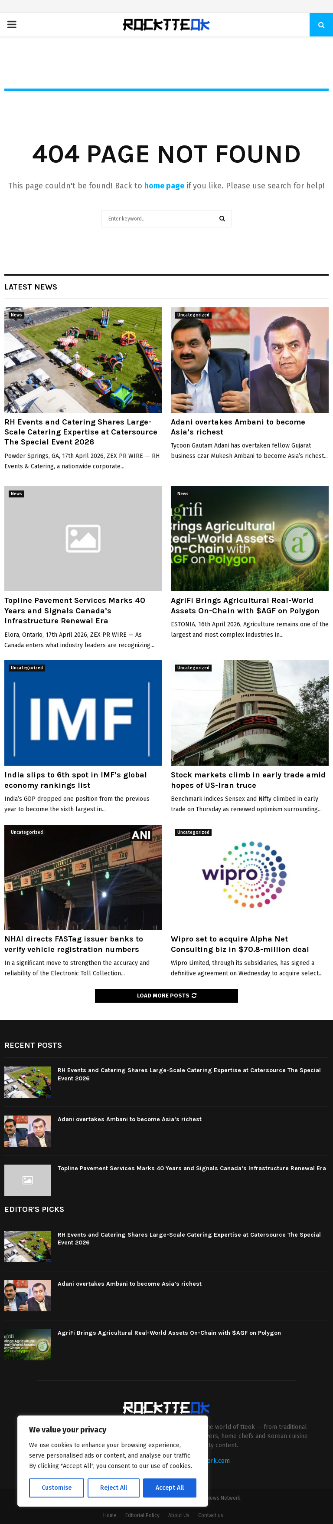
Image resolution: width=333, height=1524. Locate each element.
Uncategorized (193, 315)
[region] (112, 1461)
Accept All (170, 1487)
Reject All (113, 1487)
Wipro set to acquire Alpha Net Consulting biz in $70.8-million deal (240, 944)
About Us (178, 1515)
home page (164, 186)
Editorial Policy (142, 1515)
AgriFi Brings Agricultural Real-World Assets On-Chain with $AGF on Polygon (245, 605)
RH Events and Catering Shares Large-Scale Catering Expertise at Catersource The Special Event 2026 (80, 432)
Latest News (30, 287)
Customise (57, 1487)
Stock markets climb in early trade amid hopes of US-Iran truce (248, 780)
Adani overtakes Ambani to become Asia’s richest (130, 1119)
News (16, 315)
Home (110, 1515)
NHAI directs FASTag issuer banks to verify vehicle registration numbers (73, 944)
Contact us (210, 1515)
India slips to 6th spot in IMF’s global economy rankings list (75, 780)
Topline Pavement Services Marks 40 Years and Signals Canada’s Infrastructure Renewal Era (74, 610)
